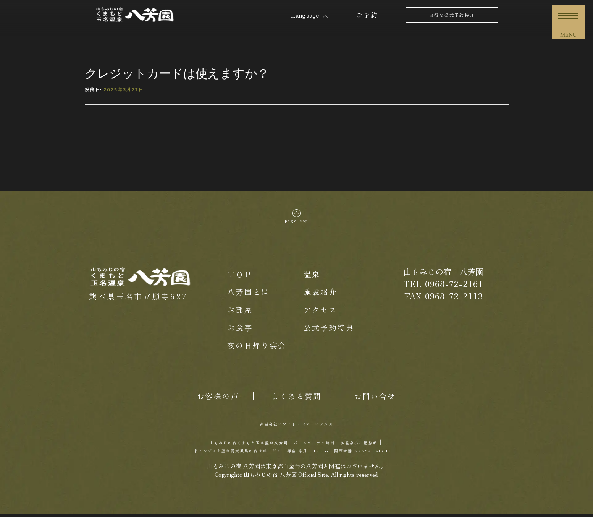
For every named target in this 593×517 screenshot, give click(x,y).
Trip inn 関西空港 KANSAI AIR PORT (383, 453)
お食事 (239, 330)
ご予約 (366, 15)
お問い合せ (375, 399)
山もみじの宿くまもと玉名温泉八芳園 (229, 445)
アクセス (320, 313)
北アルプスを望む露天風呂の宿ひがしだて (209, 453)
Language (305, 15)
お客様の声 (218, 399)
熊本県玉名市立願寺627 (138, 299)
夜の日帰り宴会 (256, 348)
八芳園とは (248, 295)
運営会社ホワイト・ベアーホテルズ (296, 426)
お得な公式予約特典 (451, 15)
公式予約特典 (329, 330)
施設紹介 (320, 295)
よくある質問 (296, 399)
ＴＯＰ (239, 277)
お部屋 (239, 313)
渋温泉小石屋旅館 (389, 445)
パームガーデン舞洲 (325, 445)
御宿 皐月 (295, 453)
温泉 (312, 277)
